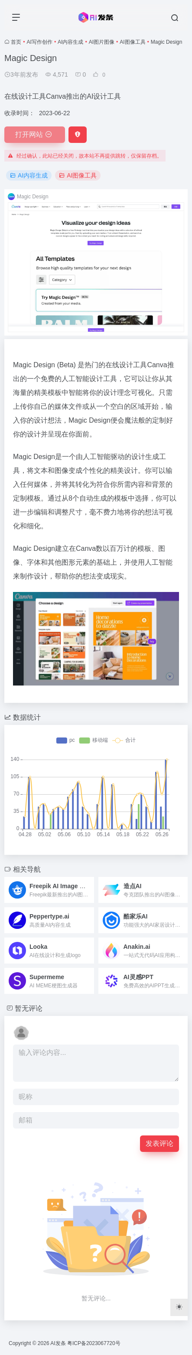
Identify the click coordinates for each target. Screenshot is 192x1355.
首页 (16, 42)
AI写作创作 (39, 42)
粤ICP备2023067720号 (93, 1343)
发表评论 (159, 1143)
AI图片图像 (101, 42)
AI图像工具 (132, 42)
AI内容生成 (70, 42)
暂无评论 (28, 1008)
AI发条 (57, 1343)
